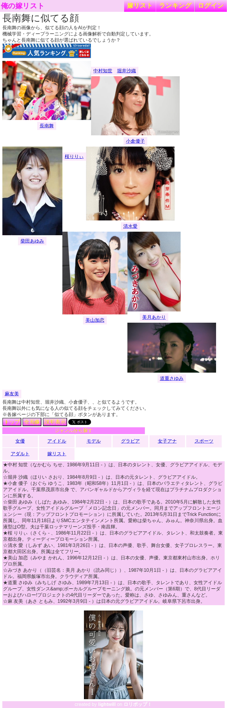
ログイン (211, 5)
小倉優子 (135, 141)
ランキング (175, 5)
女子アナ (167, 441)
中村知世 (102, 70)
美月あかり (154, 317)
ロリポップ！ (138, 704)
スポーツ (203, 441)
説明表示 (55, 422)
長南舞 (47, 125)
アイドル (56, 441)
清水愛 (130, 226)
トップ (12, 422)
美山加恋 (94, 320)
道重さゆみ (172, 378)
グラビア (130, 441)
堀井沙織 (126, 70)
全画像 (32, 422)
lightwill (107, 704)
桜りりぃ (74, 156)
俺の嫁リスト (23, 6)
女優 (20, 441)
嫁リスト (140, 5)
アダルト (20, 453)
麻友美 (12, 393)
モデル (94, 441)
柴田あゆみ (32, 240)
